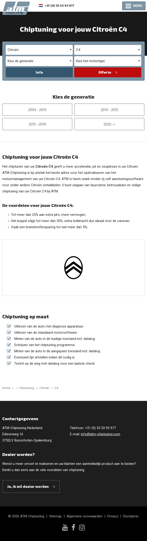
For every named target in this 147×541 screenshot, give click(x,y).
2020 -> (109, 124)
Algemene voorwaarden (84, 516)
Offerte (104, 72)
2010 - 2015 (109, 110)
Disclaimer (131, 516)
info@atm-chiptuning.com (100, 434)
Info (39, 72)
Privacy (112, 516)
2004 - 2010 (37, 110)
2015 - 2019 (37, 124)
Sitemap (55, 516)
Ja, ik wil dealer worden (28, 486)
